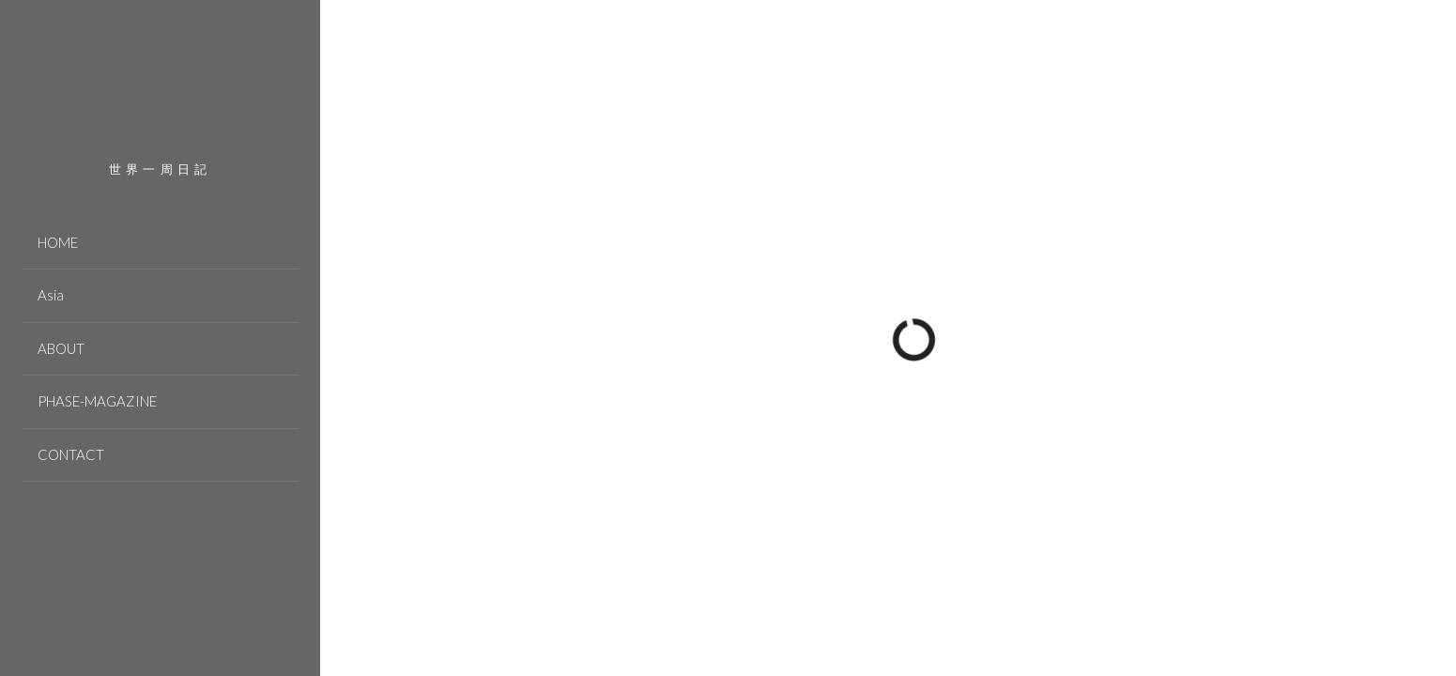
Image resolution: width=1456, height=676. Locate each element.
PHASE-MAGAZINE (97, 400)
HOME (58, 242)
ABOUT (61, 348)
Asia (51, 294)
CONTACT (71, 454)
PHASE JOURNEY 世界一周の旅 (160, 94)
